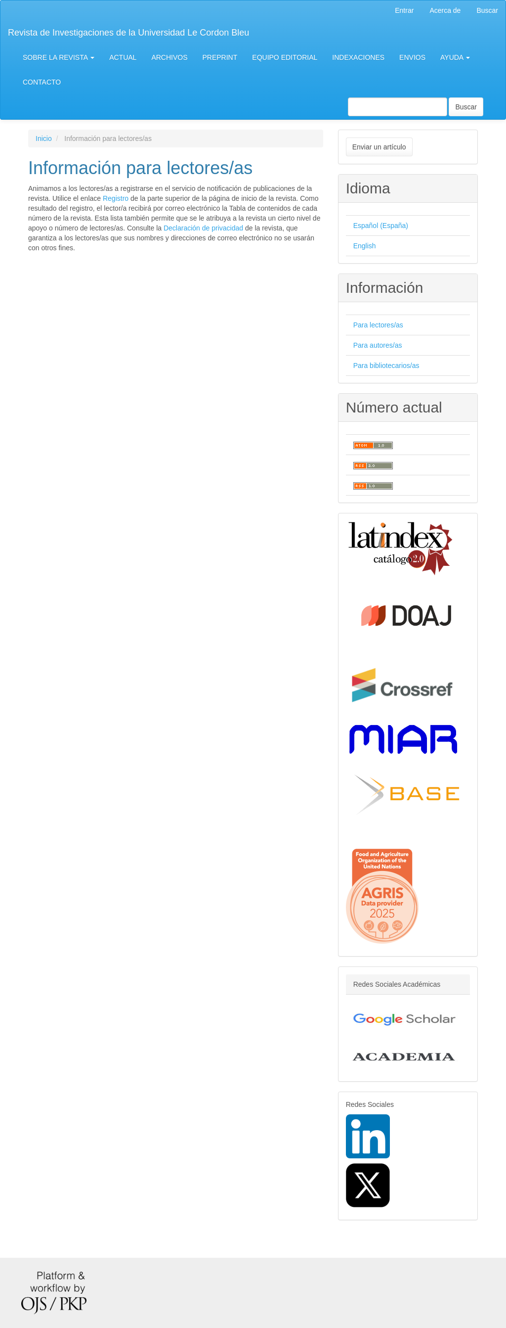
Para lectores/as (378, 325)
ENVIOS (412, 57)
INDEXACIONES (358, 57)
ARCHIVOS (169, 57)
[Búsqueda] (397, 106)
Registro (115, 198)
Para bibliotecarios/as (386, 365)
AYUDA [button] (455, 57)
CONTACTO (42, 82)
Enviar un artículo (379, 147)
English (364, 246)
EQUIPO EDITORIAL (284, 57)
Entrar (404, 10)
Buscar (487, 10)
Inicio (44, 138)
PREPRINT (220, 57)
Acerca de (445, 10)
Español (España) (380, 225)
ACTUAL (122, 57)
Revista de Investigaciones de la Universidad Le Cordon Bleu (128, 33)
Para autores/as (377, 345)
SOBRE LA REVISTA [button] (58, 57)
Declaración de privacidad (203, 228)
